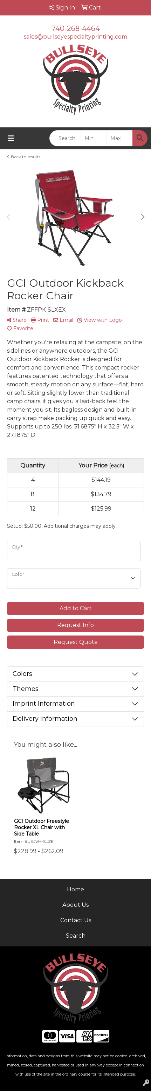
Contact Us (75, 920)
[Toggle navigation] (11, 138)
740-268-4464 (76, 28)
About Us (75, 905)
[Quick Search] (65, 138)
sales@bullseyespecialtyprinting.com (75, 36)
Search (75, 935)
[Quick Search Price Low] (94, 138)
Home (75, 889)
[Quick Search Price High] (120, 138)
